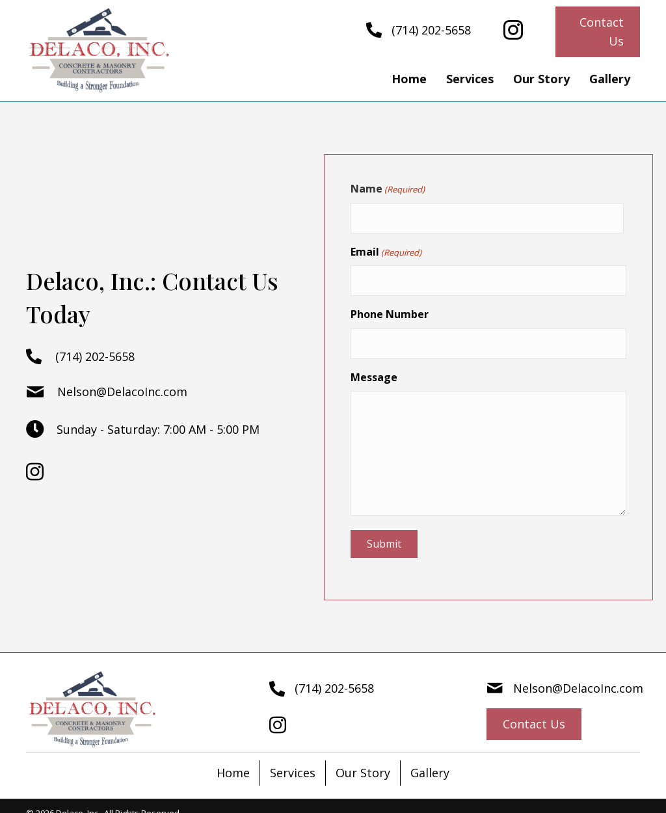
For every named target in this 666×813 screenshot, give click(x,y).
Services (292, 758)
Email (386, 246)
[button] (597, 32)
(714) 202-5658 (431, 30)
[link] (409, 79)
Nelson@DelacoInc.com (122, 384)
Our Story (363, 758)
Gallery (429, 758)
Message (374, 362)
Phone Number (390, 304)
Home (233, 758)
